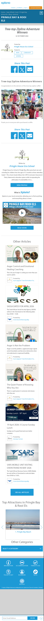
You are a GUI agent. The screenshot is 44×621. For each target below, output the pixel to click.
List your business (35, 7)
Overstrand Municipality (21, 320)
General (15, 14)
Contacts (13, 7)
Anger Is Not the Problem (18, 345)
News (17, 52)
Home (3, 12)
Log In (25, 7)
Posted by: (17, 44)
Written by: (22, 163)
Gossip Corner (18, 439)
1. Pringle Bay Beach (23, 532)
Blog (10, 14)
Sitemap (41, 587)
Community (27, 52)
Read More (22, 228)
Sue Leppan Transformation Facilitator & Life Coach (24, 280)
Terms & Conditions (34, 587)
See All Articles (22, 492)
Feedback (19, 7)
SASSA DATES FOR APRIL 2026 (20, 306)
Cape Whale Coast (12, 12)
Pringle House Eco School (23, 46)
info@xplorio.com (19, 587)
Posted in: (17, 50)
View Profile (22, 185)
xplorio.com (26, 587)
